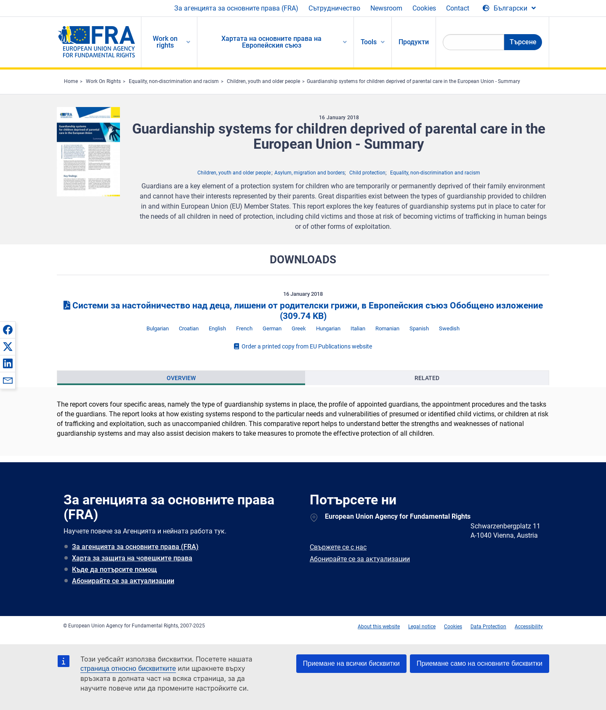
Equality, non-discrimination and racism (174, 81)
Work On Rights (103, 81)
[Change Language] (509, 8)
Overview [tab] (181, 378)
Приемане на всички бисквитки (351, 663)
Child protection (367, 173)
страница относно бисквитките (128, 668)
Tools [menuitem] (369, 42)
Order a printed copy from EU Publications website (303, 346)
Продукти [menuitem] (414, 42)
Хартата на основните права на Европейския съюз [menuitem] (271, 42)
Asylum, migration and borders (309, 173)
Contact (457, 8)
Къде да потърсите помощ (114, 569)
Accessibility (529, 627)
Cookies (424, 8)
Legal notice (422, 627)
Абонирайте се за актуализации (123, 581)
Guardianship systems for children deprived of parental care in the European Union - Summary (413, 81)
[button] (7, 329)
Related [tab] (427, 378)
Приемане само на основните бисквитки (479, 663)
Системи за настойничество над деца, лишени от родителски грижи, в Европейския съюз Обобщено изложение (303, 310)
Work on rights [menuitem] (165, 42)
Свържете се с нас (338, 547)
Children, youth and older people (263, 81)
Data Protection (488, 627)
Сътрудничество (334, 8)
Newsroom (386, 8)
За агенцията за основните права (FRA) (236, 8)
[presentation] (181, 378)
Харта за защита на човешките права (132, 558)
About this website (379, 627)
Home (71, 81)
